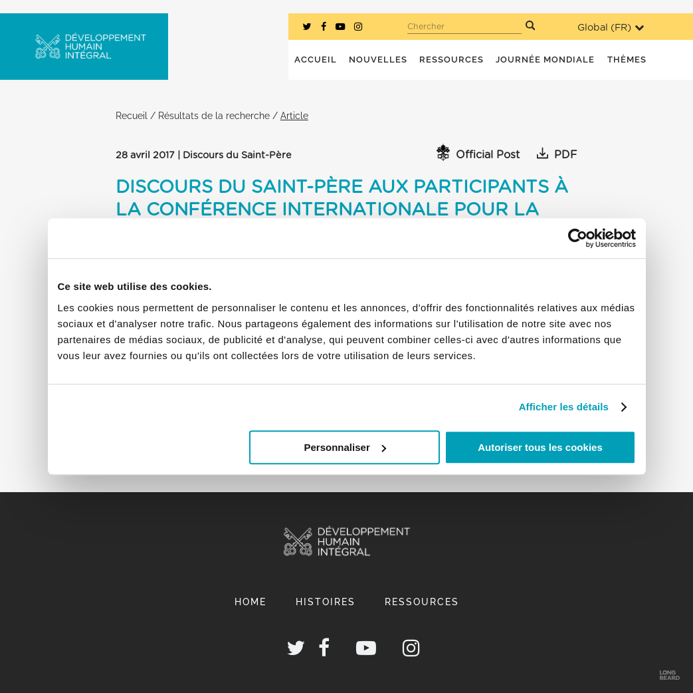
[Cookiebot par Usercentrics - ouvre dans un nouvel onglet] (578, 238)
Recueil (132, 115)
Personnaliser (345, 447)
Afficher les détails (564, 406)
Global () (610, 28)
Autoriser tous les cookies (540, 447)
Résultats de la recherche (214, 115)
